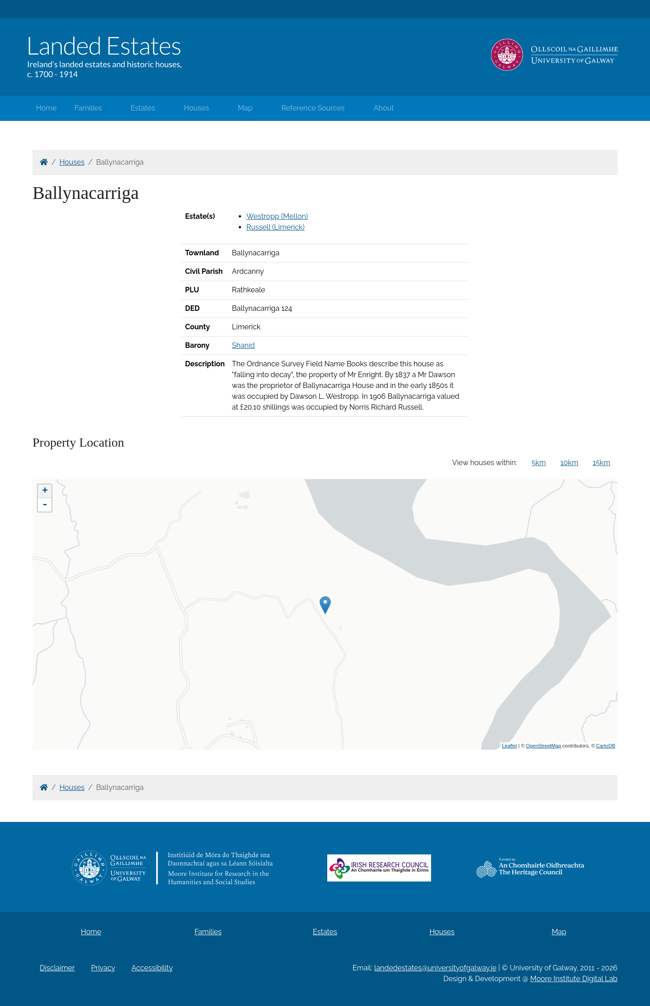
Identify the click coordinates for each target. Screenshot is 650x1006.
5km (539, 462)
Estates (143, 108)
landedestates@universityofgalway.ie (435, 968)
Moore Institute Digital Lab (574, 978)
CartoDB (605, 745)
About (384, 108)
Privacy (103, 968)
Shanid (243, 345)
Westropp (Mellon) (277, 216)
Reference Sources (312, 108)
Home (46, 108)
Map (245, 108)
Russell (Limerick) (275, 227)
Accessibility (152, 968)
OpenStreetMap (543, 745)
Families (88, 108)
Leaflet (509, 745)
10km (569, 462)
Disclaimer (57, 968)
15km (601, 462)
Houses (196, 108)
